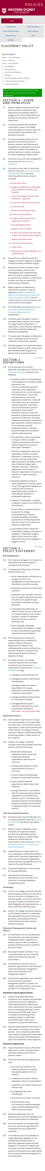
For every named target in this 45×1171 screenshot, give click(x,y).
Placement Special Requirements (15, 81)
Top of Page (38, 358)
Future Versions (11, 36)
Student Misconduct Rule (22, 239)
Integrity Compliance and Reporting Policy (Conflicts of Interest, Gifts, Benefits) (26, 189)
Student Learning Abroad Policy (24, 233)
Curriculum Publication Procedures (26, 202)
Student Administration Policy (24, 210)
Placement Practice (10, 69)
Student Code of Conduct (22, 229)
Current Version (11, 27)
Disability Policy (18, 206)
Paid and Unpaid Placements (13, 72)
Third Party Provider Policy (22, 243)
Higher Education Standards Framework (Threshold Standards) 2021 (24, 309)
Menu (12, 21)
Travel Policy (17, 247)
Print (33, 36)
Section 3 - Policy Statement (10, 63)
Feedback (11, 40)
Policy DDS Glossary (16, 372)
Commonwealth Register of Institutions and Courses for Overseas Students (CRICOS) (24, 295)
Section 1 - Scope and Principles (11, 57)
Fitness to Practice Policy (21, 214)
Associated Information (11, 31)
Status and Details (33, 27)
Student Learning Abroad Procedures (27, 235)
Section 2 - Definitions (8, 60)
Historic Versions (33, 31)
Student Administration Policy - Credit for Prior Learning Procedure (24, 844)
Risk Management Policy (21, 225)
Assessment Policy (19, 183)
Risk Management (10, 66)
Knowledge (8, 75)
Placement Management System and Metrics (17, 78)
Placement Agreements (12, 84)
